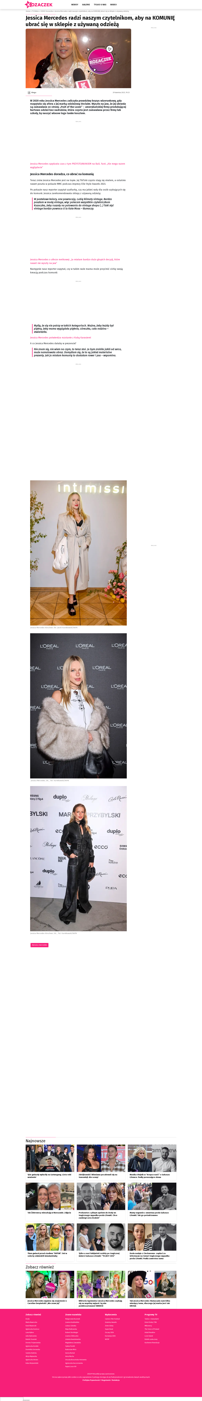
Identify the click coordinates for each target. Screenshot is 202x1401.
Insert (29, 1399)
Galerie (86, 4)
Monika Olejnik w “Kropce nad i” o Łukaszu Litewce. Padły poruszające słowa (150, 1173)
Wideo (113, 4)
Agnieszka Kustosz (32, 1327)
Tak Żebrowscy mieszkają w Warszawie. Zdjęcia (49, 1210)
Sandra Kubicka (31, 1350)
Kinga (33, 92)
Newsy (74, 4)
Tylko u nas (100, 4)
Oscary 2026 (109, 1330)
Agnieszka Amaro (32, 1357)
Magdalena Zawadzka (72, 1340)
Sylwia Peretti (70, 1344)
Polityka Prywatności (91, 1378)
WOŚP (107, 1337)
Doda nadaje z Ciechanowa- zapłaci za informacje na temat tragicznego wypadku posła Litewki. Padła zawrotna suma (149, 1253)
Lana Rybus (30, 1330)
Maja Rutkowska (71, 1327)
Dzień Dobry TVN (151, 1320)
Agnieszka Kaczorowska (73, 1361)
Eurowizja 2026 (110, 1333)
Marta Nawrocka (31, 1320)
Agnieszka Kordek (32, 1344)
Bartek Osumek (31, 1337)
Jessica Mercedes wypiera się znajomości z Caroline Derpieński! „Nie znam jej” (47, 1299)
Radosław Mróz (70, 1347)
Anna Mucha (69, 1354)
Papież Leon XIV (70, 1364)
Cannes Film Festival (112, 1317)
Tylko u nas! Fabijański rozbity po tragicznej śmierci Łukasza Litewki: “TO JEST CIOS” (99, 1252)
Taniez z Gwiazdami (151, 1317)
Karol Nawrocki (31, 1323)
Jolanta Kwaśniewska (72, 1337)
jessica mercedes (40, 942)
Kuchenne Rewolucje (152, 1340)
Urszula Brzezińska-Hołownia (75, 1357)
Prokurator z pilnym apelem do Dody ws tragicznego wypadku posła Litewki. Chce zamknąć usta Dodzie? (98, 1213)
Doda (27, 1317)
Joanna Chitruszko (71, 1333)
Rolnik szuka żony (151, 1337)
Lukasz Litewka (70, 1323)
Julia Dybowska (31, 1333)
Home (28, 11)
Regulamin (106, 1378)
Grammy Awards (110, 1320)
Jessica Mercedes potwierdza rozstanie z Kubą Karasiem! (60, 334)
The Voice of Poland (152, 1327)
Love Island (149, 1333)
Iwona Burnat (70, 1350)
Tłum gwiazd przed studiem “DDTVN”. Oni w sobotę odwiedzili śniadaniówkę (47, 1252)
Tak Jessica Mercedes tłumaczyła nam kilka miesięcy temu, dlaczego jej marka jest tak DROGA (150, 1301)
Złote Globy (109, 1323)
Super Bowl (109, 1327)
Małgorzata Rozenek (72, 1317)
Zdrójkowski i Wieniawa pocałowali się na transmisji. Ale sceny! (98, 1173)
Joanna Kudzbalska (72, 1320)
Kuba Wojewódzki (32, 1361)
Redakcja (116, 1378)
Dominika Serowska (33, 1347)
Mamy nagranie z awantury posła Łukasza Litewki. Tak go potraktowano (149, 1211)
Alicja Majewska (31, 1354)
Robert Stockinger (71, 1330)
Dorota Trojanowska (33, 1340)
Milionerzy (148, 1323)
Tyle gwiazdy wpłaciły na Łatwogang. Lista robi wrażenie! (49, 1173)
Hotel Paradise (150, 1330)
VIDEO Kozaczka (46, 11)
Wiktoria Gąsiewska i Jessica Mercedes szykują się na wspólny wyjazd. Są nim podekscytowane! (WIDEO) (100, 1301)
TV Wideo (35, 11)
